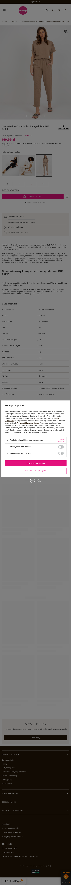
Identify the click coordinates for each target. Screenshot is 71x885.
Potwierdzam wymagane (35, 471)
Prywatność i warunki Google (28, 423)
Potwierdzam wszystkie (35, 463)
